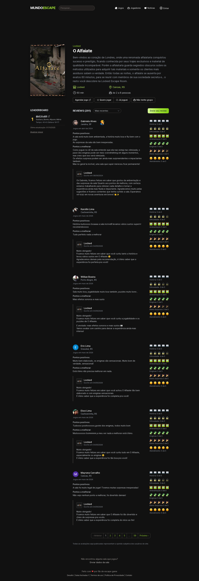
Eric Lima (85, 345)
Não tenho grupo (143, 100)
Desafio (70, 575)
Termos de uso (97, 575)
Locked (77, 46)
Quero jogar (104, 100)
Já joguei (122, 100)
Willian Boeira (88, 276)
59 (135, 535)
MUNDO (42, 8)
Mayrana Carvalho (90, 472)
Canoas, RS (119, 87)
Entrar (164, 8)
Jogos (119, 8)
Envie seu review (158, 111)
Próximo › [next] (144, 535)
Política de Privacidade (114, 575)
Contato (128, 575)
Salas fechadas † (82, 575)
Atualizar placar (36, 132)
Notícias (149, 8)
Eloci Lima (86, 410)
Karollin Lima (87, 209)
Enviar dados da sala (99, 562)
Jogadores (134, 8)
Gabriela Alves (88, 121)
